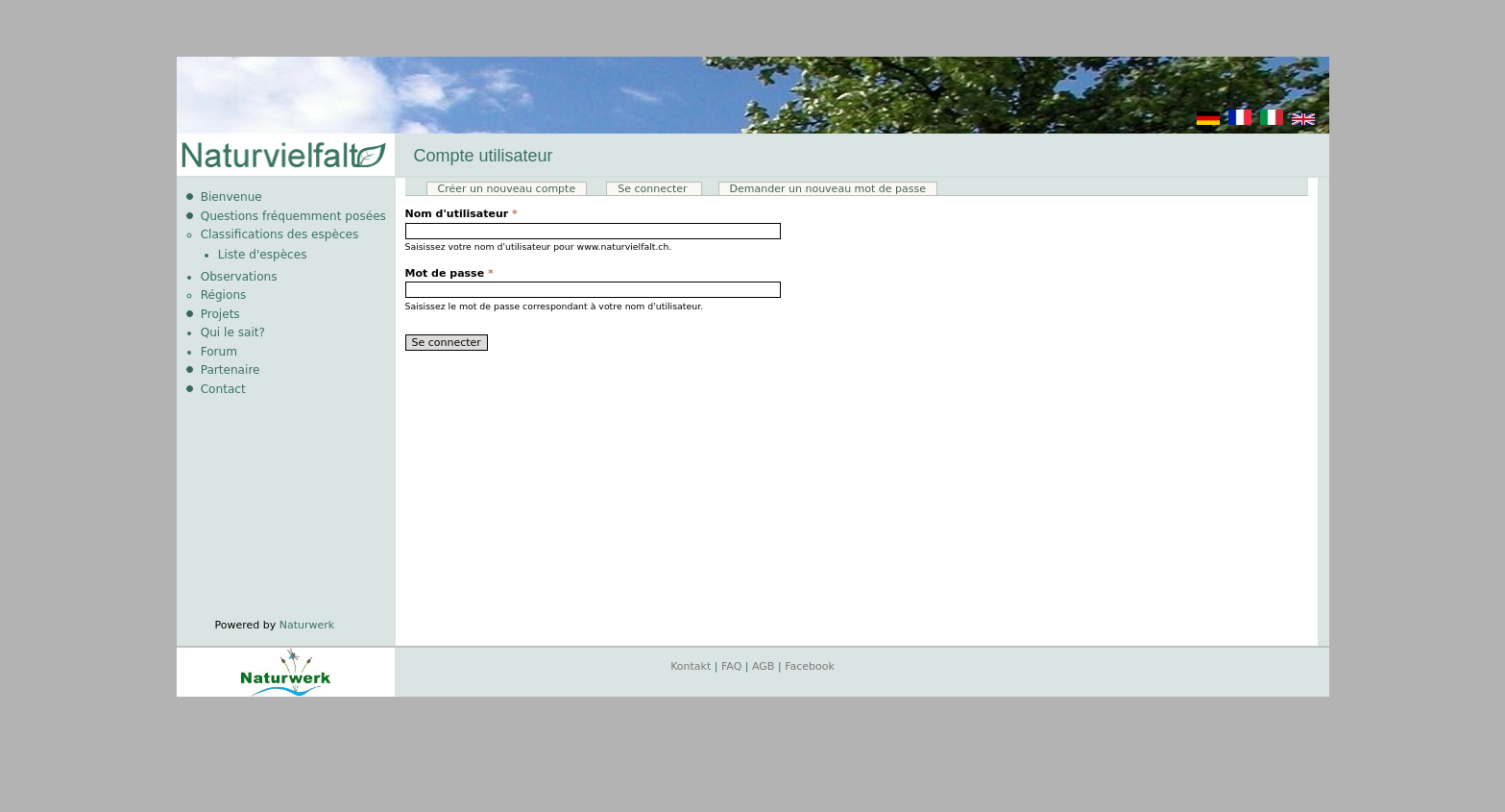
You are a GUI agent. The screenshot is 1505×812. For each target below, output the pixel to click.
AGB (763, 666)
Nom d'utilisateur (461, 214)
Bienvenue (231, 197)
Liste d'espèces (262, 254)
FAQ (731, 666)
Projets (220, 314)
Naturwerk (306, 625)
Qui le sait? (233, 332)
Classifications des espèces (280, 234)
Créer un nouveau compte (507, 189)
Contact (223, 389)
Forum (219, 351)
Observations (239, 276)
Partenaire (230, 370)
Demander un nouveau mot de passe (828, 189)
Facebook (810, 666)
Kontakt (690, 666)
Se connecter (660, 189)
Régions (224, 295)
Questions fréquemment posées (293, 216)
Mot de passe (449, 273)
